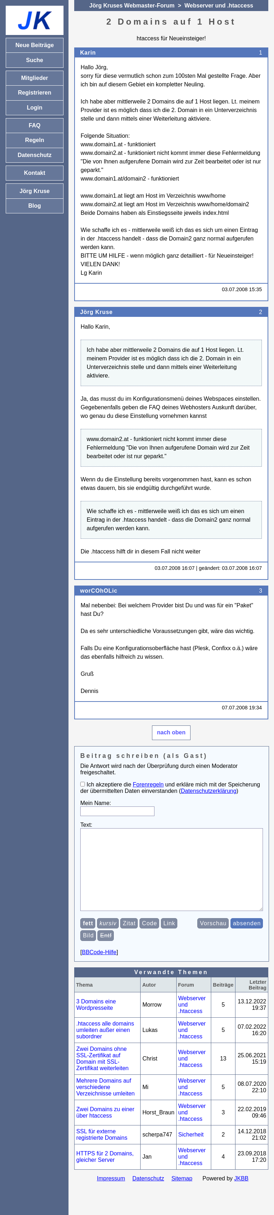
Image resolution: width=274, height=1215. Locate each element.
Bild (88, 951)
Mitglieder (34, 78)
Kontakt (34, 173)
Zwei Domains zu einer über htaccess (105, 1128)
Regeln (34, 140)
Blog (34, 206)
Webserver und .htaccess (218, 5)
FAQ (35, 125)
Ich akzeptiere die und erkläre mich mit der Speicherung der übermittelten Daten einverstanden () (170, 787)
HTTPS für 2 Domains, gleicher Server (105, 1172)
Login (34, 108)
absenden (247, 939)
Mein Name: (95, 803)
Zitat (129, 939)
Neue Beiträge (34, 45)
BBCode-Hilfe (99, 968)
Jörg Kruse (96, 312)
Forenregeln (148, 784)
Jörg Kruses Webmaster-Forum (131, 5)
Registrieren (34, 93)
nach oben (171, 732)
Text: (86, 825)
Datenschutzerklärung (209, 791)
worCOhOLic (98, 591)
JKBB (241, 1194)
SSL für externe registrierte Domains (101, 1150)
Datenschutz (148, 1194)
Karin (88, 53)
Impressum (111, 1194)
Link (169, 939)
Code (149, 939)
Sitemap (181, 1194)
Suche (34, 60)
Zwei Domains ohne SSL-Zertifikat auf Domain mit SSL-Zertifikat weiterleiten (102, 1074)
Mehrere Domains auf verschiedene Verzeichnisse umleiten (105, 1103)
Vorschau (213, 939)
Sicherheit (191, 1151)
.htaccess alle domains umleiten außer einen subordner (105, 1046)
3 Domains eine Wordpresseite (96, 1020)
